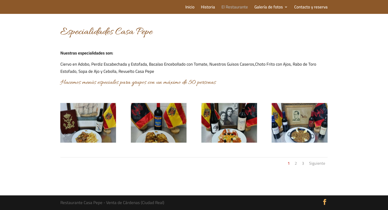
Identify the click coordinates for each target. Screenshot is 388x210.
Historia (208, 8)
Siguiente (317, 163)
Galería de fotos (268, 8)
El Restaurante (234, 8)
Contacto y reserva (311, 8)
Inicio (189, 8)
